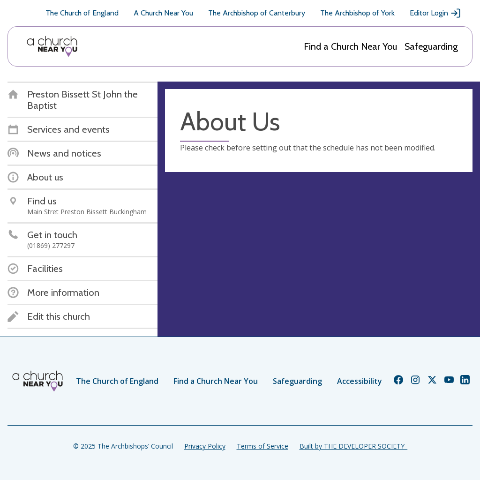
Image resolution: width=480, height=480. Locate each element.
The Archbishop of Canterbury (256, 12)
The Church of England (82, 12)
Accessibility (359, 381)
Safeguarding (431, 46)
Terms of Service (262, 446)
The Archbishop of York (357, 12)
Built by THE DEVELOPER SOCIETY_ (353, 446)
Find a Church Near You (350, 46)
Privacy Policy (204, 446)
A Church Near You (163, 12)
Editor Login (435, 13)
